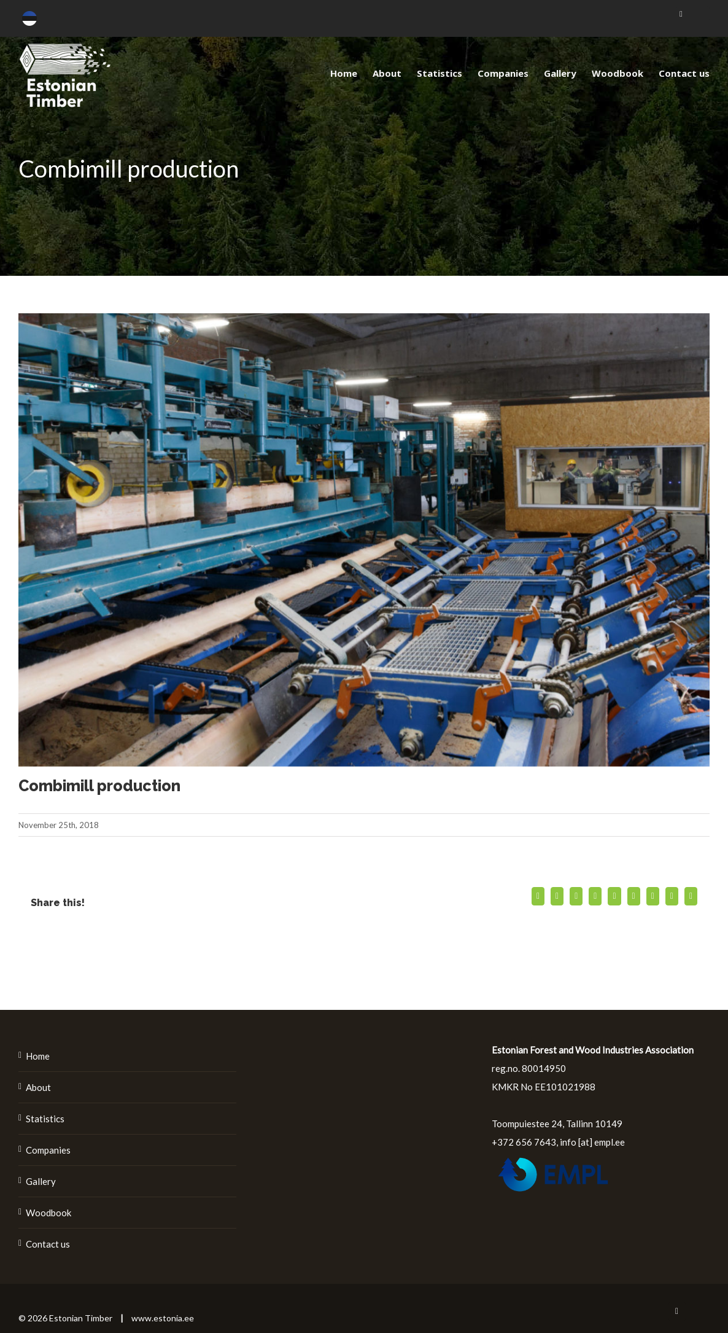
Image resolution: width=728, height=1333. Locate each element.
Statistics (45, 1118)
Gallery (41, 1181)
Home (38, 1055)
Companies (48, 1149)
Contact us (48, 1243)
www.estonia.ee (162, 1318)
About (38, 1087)
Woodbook (48, 1212)
